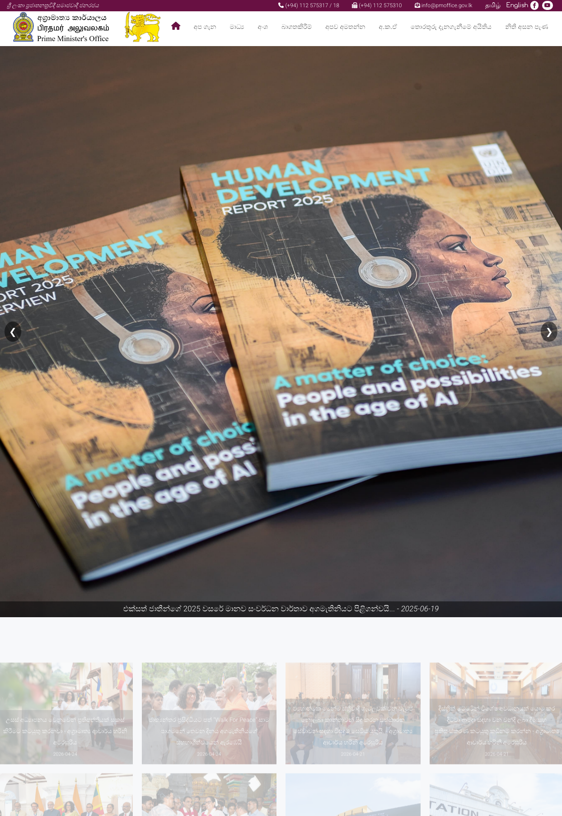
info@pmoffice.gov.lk (444, 5)
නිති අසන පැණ (526, 27)
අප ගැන (205, 27)
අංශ (263, 27)
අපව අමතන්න (345, 27)
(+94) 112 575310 (377, 5)
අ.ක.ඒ (388, 27)
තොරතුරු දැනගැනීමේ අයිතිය (451, 27)
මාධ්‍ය (236, 27)
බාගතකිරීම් (296, 27)
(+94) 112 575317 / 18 (308, 5)
